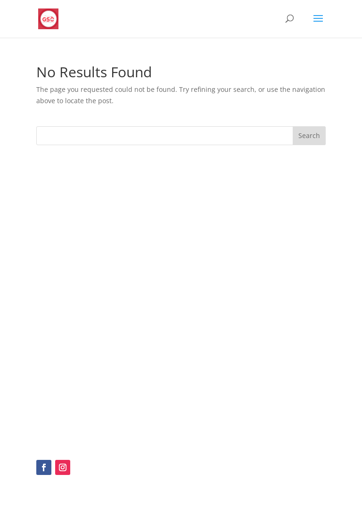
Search (309, 135)
